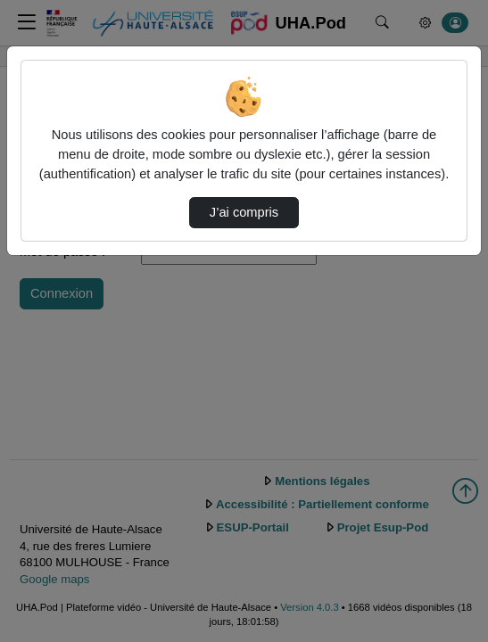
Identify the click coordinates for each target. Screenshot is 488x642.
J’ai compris (244, 212)
